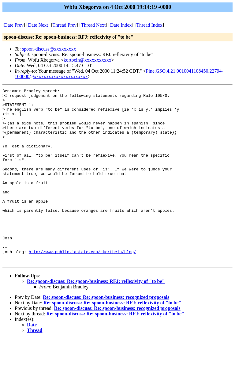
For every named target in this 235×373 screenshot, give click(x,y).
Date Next (38, 25)
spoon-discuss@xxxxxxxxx (49, 48)
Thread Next (93, 25)
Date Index (121, 25)
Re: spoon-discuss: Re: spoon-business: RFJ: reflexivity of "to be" (96, 316)
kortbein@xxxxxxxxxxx (87, 60)
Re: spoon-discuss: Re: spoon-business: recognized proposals (106, 332)
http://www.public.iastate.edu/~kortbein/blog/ (82, 284)
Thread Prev (64, 25)
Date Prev (14, 25)
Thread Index (149, 25)
